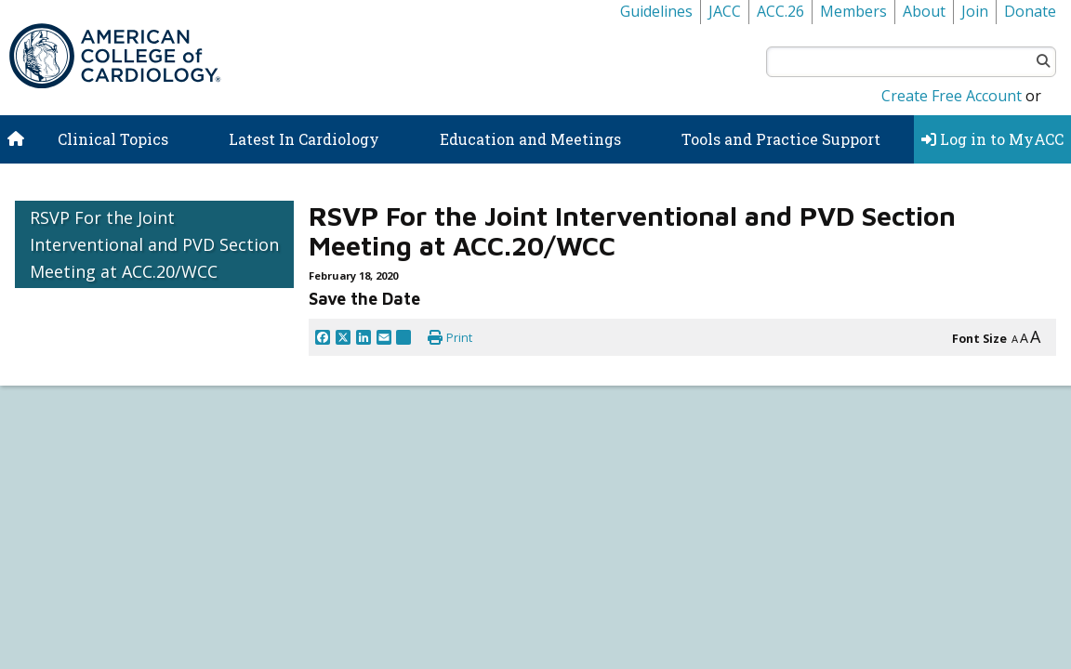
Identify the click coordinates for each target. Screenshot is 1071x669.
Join (974, 11)
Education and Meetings (530, 139)
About (924, 11)
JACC (724, 11)
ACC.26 (780, 11)
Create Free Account (951, 95)
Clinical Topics (113, 139)
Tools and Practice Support (780, 139)
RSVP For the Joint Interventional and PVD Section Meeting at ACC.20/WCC (154, 244)
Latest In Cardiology (304, 139)
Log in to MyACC (992, 139)
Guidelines (656, 11)
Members (853, 11)
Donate (1030, 11)
